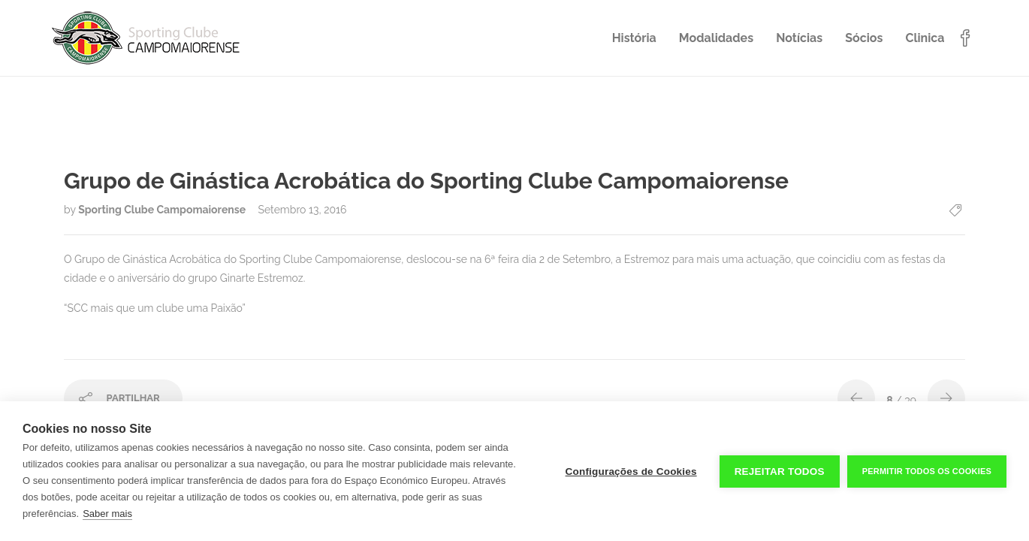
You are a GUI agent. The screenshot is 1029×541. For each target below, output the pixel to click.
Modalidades (716, 38)
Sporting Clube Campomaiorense (163, 210)
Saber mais (107, 513)
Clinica (924, 38)
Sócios (864, 38)
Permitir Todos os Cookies (926, 471)
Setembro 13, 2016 (302, 210)
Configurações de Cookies (631, 471)
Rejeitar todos (780, 471)
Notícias (799, 38)
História (634, 38)
